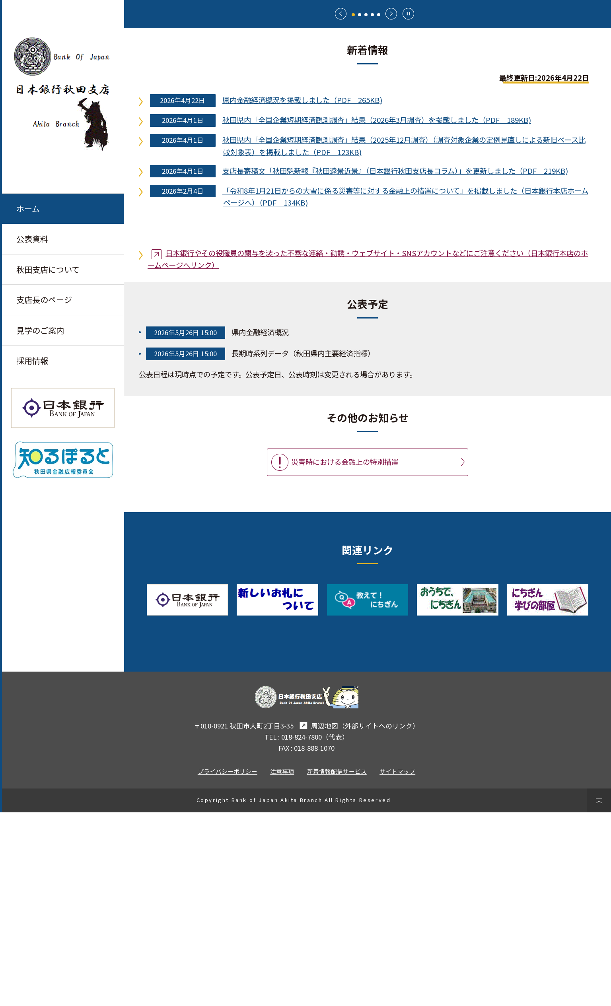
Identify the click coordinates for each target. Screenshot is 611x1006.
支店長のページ (44, 300)
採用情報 (32, 362)
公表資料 (32, 239)
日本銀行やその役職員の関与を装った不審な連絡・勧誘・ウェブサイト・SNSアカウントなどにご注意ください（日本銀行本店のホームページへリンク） (368, 452)
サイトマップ (397, 964)
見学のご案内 (40, 331)
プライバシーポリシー (227, 964)
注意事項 (282, 964)
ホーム (28, 208)
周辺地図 (317, 919)
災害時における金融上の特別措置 (345, 655)
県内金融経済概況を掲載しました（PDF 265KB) (302, 293)
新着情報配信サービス (337, 964)
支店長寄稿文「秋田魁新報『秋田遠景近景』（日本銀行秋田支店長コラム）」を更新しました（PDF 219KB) (395, 364)
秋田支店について (48, 270)
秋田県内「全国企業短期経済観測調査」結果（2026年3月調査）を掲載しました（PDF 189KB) (376, 313)
